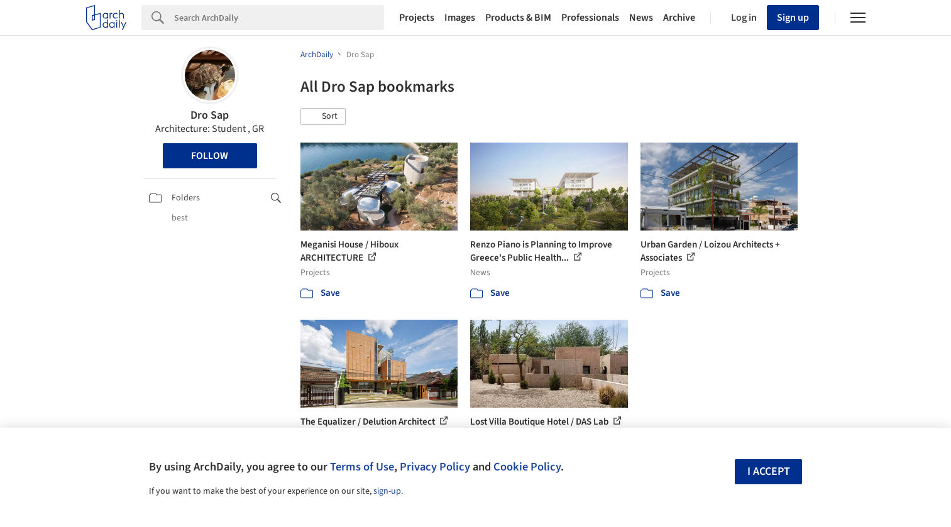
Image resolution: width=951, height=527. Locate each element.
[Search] (279, 17)
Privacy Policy (435, 467)
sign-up (387, 491)
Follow (209, 156)
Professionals (590, 18)
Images (459, 18)
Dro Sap (209, 115)
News (641, 18)
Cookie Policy (527, 467)
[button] (323, 117)
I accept (768, 471)
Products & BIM (518, 18)
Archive (679, 18)
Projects (416, 18)
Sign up (793, 17)
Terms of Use (362, 467)
